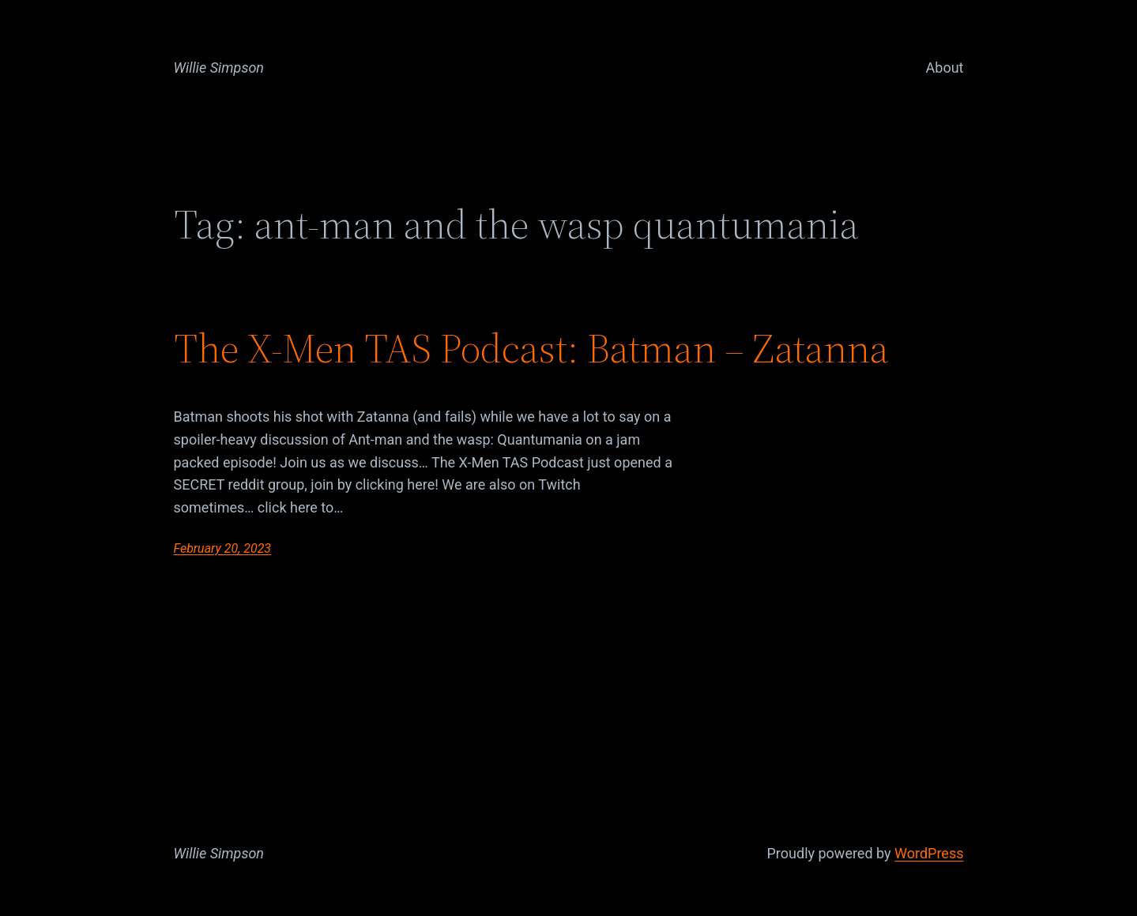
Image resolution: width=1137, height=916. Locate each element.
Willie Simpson (219, 67)
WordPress (928, 853)
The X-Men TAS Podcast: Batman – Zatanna (531, 348)
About (945, 67)
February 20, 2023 (223, 548)
